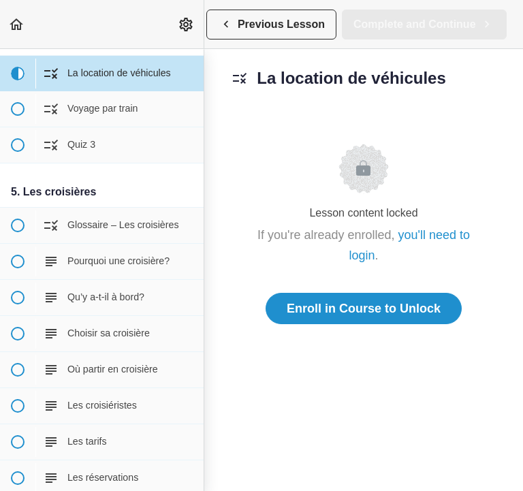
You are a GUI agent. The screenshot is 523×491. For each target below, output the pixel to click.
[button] (17, 24)
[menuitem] (187, 24)
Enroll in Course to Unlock (364, 308)
